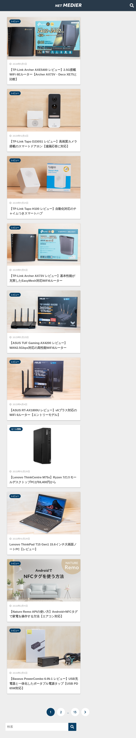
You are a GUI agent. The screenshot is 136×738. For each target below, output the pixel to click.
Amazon (14, 639)
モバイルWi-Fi (18, 671)
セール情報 (16, 214)
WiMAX (13, 647)
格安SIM (14, 695)
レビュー (15, 21)
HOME (68, 721)
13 (74, 349)
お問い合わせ (99, 728)
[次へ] (85, 349)
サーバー (14, 655)
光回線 (13, 687)
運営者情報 (79, 728)
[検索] (72, 364)
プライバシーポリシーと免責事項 (48, 728)
